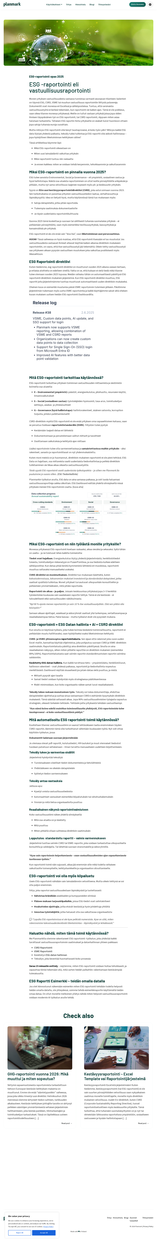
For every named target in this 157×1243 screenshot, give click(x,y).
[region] (32, 1225)
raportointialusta (70, 639)
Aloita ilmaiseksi (135, 4)
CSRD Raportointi (43, 947)
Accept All (44, 1233)
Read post (62, 1120)
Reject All (19, 1233)
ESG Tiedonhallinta (67, 474)
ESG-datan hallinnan (56, 955)
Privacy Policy (48, 1226)
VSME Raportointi (43, 951)
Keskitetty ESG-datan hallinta (45, 663)
